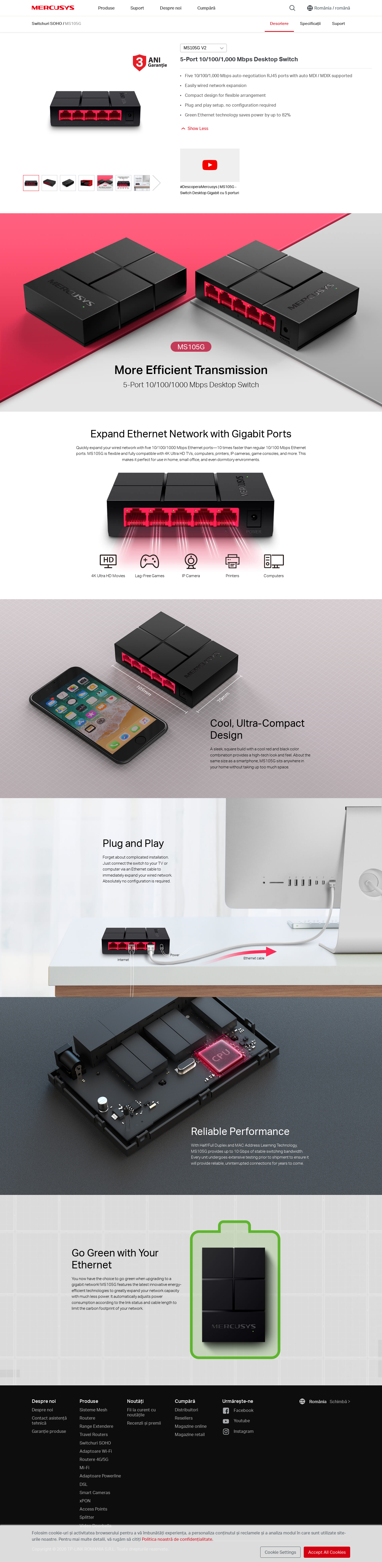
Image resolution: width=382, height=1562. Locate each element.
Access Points (93, 1508)
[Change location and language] (328, 8)
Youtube (236, 1421)
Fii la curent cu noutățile (141, 1412)
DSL (84, 1484)
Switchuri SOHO (47, 23)
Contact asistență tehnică (49, 1420)
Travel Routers (94, 1434)
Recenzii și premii (144, 1422)
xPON (85, 1500)
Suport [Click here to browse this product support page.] (338, 23)
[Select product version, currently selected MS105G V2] (203, 48)
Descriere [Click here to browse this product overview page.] (279, 23)
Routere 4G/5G (94, 1459)
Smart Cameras (95, 1492)
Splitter (87, 1517)
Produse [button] (106, 8)
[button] (156, 183)
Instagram (238, 1431)
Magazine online (191, 1426)
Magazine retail (190, 1434)
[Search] (292, 8)
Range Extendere (96, 1426)
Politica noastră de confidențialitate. (177, 1539)
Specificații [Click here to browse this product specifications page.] (310, 23)
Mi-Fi (84, 1467)
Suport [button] (137, 8)
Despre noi (42, 1409)
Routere (87, 1417)
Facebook (237, 1410)
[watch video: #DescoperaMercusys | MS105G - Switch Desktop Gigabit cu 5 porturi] (210, 165)
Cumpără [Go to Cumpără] (206, 8)
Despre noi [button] (170, 8)
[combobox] (203, 48)
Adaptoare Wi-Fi (96, 1451)
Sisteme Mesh (93, 1409)
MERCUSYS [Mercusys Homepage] (53, 8)
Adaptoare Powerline (100, 1475)
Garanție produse (49, 1431)
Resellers (184, 1417)
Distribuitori (186, 1409)
